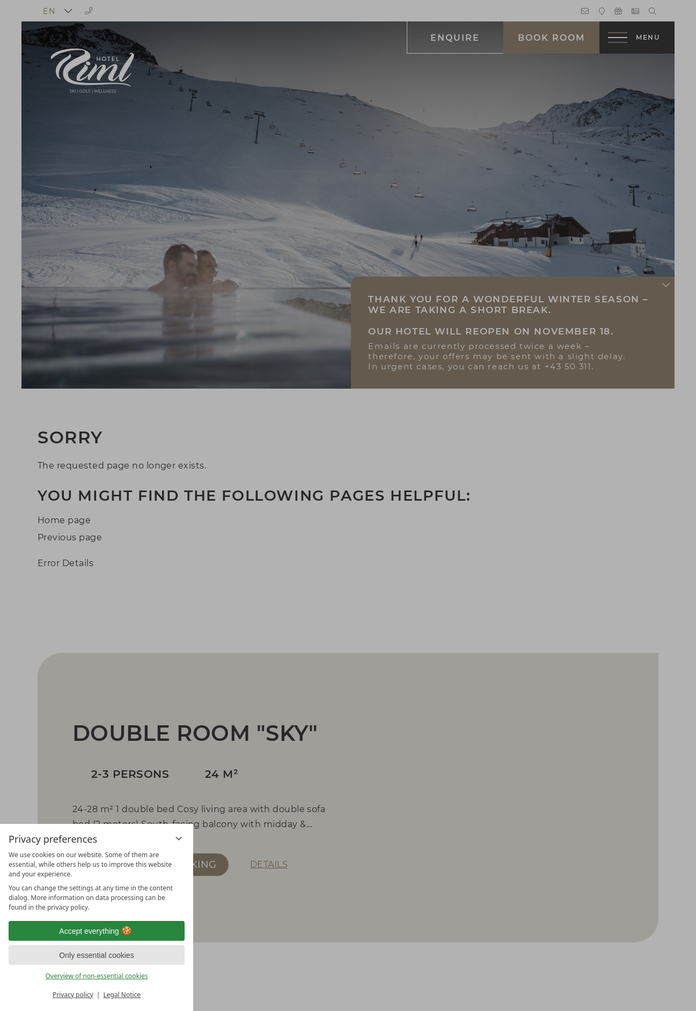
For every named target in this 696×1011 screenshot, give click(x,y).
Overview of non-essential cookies (96, 975)
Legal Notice (122, 994)
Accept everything (96, 931)
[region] (97, 881)
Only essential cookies (96, 955)
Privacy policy (73, 994)
